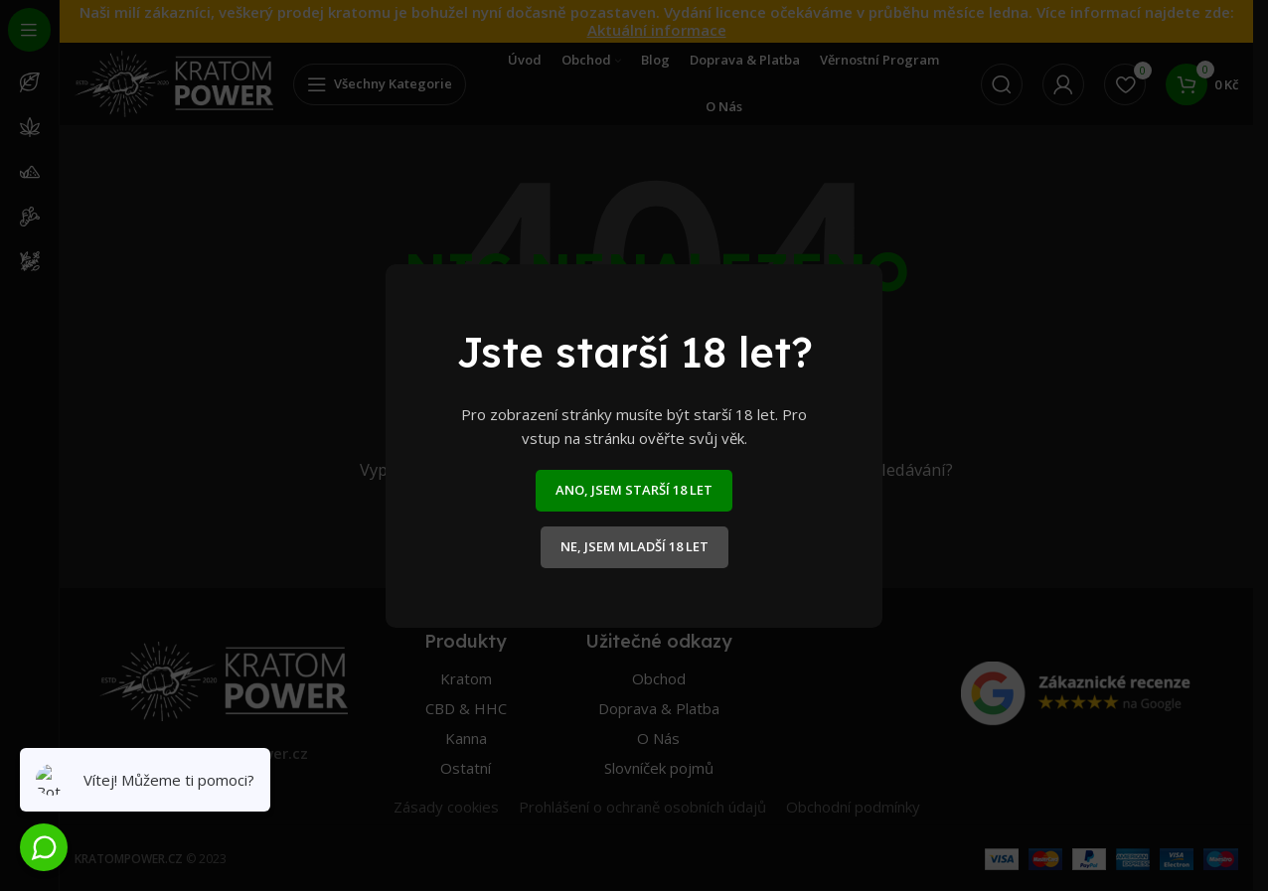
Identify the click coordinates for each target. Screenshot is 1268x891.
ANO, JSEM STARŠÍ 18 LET (634, 490)
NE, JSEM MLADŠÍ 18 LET (634, 546)
